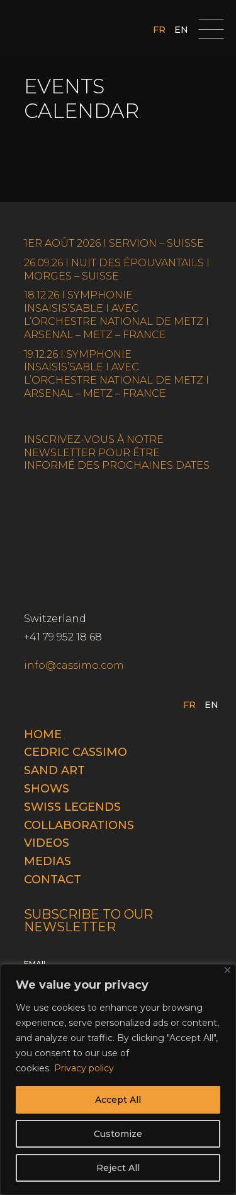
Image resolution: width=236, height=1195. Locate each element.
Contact (52, 879)
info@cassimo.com (74, 665)
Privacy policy (84, 1068)
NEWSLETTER (60, 453)
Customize (118, 1133)
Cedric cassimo (75, 752)
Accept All (118, 1099)
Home (43, 734)
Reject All (118, 1168)
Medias (47, 861)
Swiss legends (72, 807)
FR (159, 30)
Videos (46, 843)
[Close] (227, 970)
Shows (46, 789)
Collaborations (79, 825)
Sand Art (54, 770)
